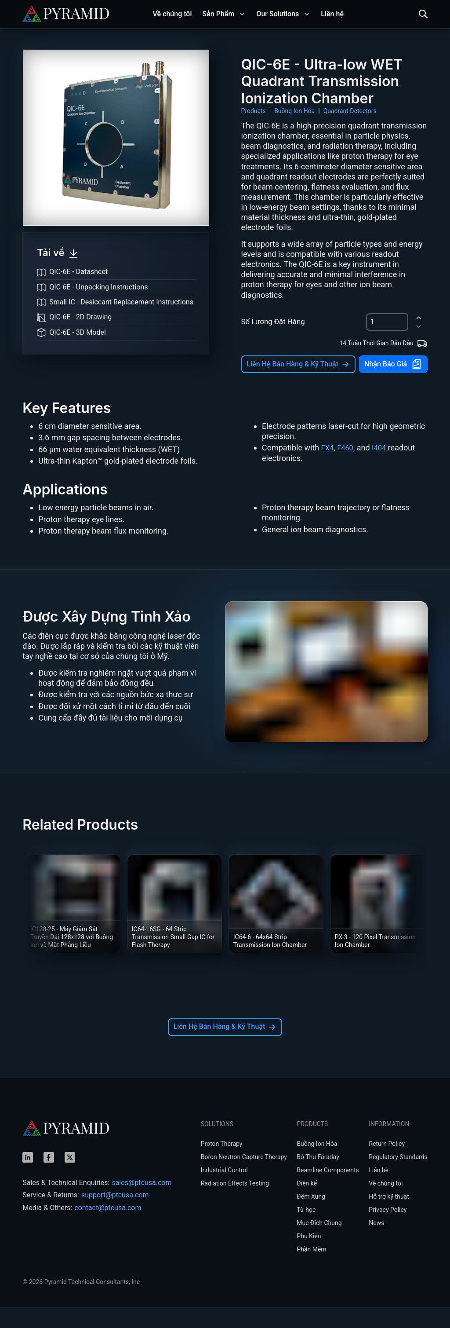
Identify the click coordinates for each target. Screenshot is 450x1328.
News (376, 1244)
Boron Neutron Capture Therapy (244, 1178)
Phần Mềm (311, 1270)
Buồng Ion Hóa (294, 110)
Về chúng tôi (386, 1204)
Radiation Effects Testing (235, 1204)
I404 (382, 468)
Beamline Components (328, 1191)
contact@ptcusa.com (107, 1229)
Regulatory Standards (398, 1178)
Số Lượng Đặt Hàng (273, 321)
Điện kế (307, 1204)
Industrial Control (224, 1191)
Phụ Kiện (309, 1257)
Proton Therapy (222, 1164)
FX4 (328, 468)
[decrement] (419, 326)
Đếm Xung (311, 1217)
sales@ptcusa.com (141, 1204)
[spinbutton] (387, 322)
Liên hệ (378, 1191)
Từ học (306, 1230)
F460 (347, 468)
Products (253, 110)
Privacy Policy (387, 1230)
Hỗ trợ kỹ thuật (389, 1217)
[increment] (419, 317)
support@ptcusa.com (115, 1216)
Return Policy (387, 1164)
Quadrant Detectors (350, 110)
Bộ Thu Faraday (318, 1178)
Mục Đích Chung (319, 1244)
